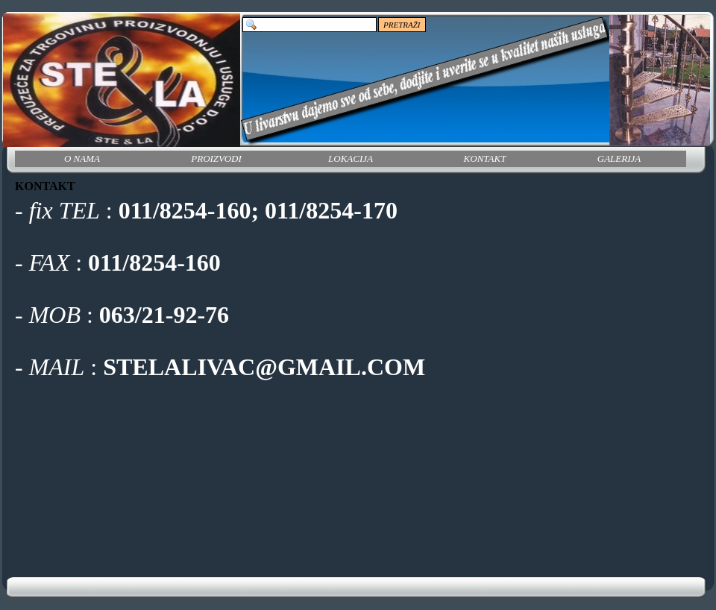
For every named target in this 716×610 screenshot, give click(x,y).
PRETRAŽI (402, 24)
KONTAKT (485, 158)
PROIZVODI (216, 158)
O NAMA (82, 158)
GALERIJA (619, 158)
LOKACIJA (350, 158)
